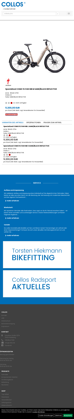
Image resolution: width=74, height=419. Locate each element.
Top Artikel (5, 394)
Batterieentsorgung (8, 324)
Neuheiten (5, 385)
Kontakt (4, 315)
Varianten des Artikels (12, 122)
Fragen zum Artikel (53, 122)
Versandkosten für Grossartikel (33, 110)
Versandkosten (6, 400)
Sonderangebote (7, 380)
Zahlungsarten (6, 403)
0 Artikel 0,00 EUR (9, 9)
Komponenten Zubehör (9, 377)
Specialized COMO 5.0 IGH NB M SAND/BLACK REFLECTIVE (31, 89)
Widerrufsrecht (6, 405)
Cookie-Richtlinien (38, 412)
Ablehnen (58, 415)
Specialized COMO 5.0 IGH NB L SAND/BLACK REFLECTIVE (26, 126)
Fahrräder (4, 375)
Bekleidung (5, 382)
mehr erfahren (13, 201)
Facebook (8, 345)
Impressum (5, 326)
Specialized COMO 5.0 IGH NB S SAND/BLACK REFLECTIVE (26, 146)
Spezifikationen (33, 122)
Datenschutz (5, 321)
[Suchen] (57, 13)
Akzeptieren (68, 415)
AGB (2, 318)
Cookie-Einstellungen (46, 415)
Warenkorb (5, 397)
